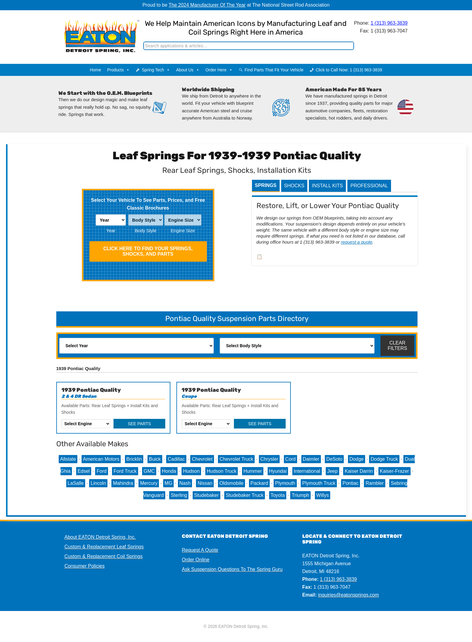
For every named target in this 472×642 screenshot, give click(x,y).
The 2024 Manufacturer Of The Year (207, 5)
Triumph (300, 495)
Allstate (68, 459)
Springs (266, 185)
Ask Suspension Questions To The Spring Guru (232, 569)
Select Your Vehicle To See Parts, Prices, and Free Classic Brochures (148, 204)
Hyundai (278, 471)
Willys (322, 495)
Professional (369, 185)
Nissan (204, 483)
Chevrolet (202, 459)
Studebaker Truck (244, 495)
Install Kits (327, 185)
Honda (169, 471)
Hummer (253, 471)
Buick (155, 459)
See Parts (139, 423)
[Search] (248, 45)
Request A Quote (200, 550)
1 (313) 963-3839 (389, 23)
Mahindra (123, 483)
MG (168, 483)
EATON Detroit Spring (95, 30)
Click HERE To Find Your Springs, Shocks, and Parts (148, 251)
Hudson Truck (222, 471)
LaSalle (76, 483)
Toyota (278, 495)
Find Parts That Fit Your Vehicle (274, 69)
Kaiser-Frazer (394, 471)
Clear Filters (397, 345)
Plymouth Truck (318, 483)
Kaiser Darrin (359, 471)
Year (110, 230)
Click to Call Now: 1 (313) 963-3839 (348, 69)
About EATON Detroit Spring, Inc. (100, 537)
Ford (102, 471)
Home (95, 69)
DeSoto (334, 459)
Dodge (356, 459)
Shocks (294, 185)
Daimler (311, 459)
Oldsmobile (231, 483)
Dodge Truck (384, 459)
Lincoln (98, 483)
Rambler (374, 483)
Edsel (84, 471)
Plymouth (285, 483)
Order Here (219, 69)
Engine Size (183, 230)
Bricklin (134, 459)
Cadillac (176, 459)
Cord (290, 459)
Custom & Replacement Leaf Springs (104, 546)
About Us (188, 69)
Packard (259, 483)
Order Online (196, 559)
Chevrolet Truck (236, 459)
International (307, 471)
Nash (185, 483)
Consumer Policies (84, 566)
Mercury (148, 483)
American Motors (101, 459)
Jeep (332, 471)
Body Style (146, 230)
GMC (149, 471)
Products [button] (118, 69)
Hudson (191, 471)
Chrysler (269, 459)
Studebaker (206, 495)
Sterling (179, 495)
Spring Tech (156, 69)
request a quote (356, 242)
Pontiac (351, 483)
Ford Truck (124, 471)
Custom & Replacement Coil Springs (103, 556)
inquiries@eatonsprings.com (348, 594)
